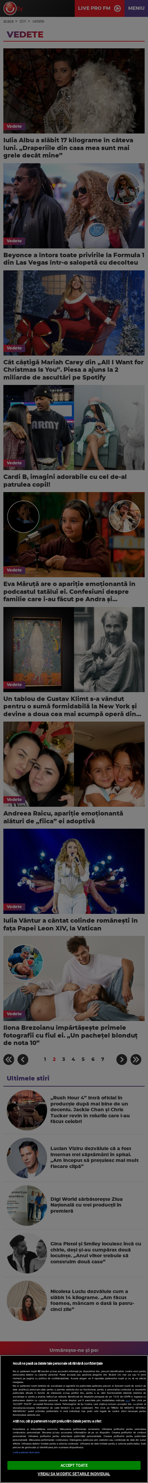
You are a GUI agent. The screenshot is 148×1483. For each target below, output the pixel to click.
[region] (74, 1419)
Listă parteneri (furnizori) (26, 1452)
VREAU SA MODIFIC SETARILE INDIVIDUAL (74, 1473)
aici (128, 1400)
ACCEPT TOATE (74, 1465)
